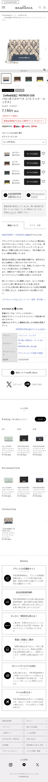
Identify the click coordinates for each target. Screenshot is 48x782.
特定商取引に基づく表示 (34, 745)
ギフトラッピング (10, 137)
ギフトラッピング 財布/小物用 (30, 353)
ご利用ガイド (7, 733)
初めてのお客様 (31, 727)
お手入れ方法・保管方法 (10, 739)
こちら (12, 212)
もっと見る (24, 408)
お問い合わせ (32, 655)
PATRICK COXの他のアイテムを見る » (31, 329)
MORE (40, 419)
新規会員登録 (7, 721)
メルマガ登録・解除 (33, 751)
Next (45, 48)
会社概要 (5, 745)
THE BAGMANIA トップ (9, 15)
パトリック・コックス (27, 335)
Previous (2, 48)
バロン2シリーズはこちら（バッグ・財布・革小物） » (23, 299)
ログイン (29, 721)
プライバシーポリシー (10, 751)
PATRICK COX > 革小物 (27, 346)
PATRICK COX (22, 15)
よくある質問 (31, 733)
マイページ (6, 727)
